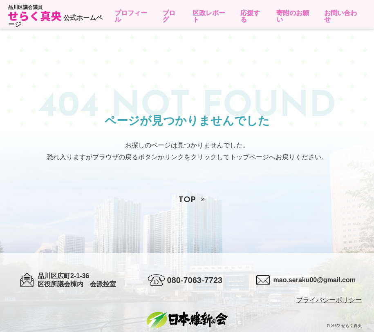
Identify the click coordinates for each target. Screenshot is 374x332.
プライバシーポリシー (329, 299)
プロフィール (130, 16)
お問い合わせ (340, 16)
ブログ (168, 16)
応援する (250, 16)
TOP (187, 200)
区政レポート (209, 16)
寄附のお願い (292, 16)
